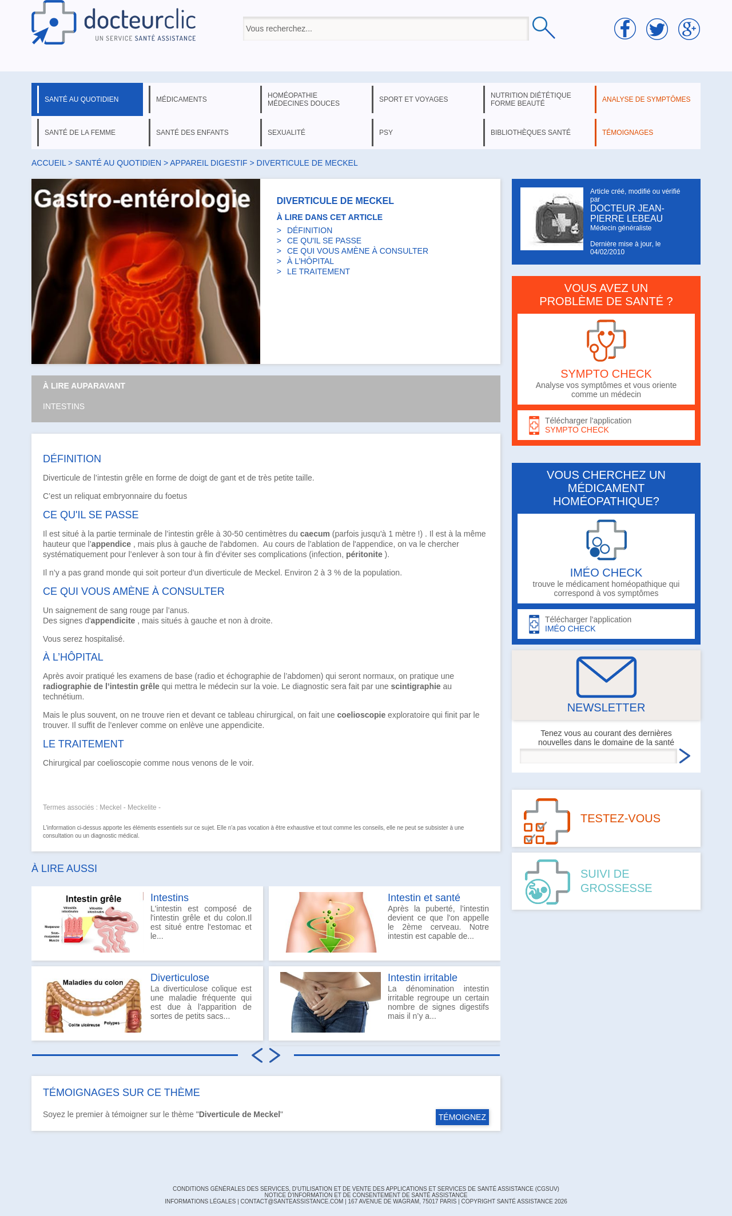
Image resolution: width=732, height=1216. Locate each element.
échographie (248, 676)
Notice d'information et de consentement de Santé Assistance (365, 1195)
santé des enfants (192, 133)
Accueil (48, 162)
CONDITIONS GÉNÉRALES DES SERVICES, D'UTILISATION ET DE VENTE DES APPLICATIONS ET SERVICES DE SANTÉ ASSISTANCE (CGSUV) (366, 1189)
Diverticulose (179, 977)
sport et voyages (413, 99)
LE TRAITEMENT (318, 271)
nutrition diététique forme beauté (531, 99)
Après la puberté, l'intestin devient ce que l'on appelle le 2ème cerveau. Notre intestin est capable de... (384, 922)
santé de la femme (80, 133)
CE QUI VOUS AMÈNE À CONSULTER (357, 250)
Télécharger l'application (606, 425)
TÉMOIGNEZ (462, 1117)
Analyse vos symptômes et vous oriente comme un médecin (606, 359)
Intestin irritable (423, 977)
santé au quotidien (81, 99)
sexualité (286, 133)
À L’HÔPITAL (310, 261)
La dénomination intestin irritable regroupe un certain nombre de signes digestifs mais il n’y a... (384, 1002)
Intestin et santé (424, 897)
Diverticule (61, 477)
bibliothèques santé (531, 133)
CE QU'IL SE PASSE (324, 240)
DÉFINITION (309, 230)
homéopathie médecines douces (304, 99)
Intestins (64, 406)
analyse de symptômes (646, 99)
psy (386, 133)
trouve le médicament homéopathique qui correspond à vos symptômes (606, 558)
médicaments (181, 99)
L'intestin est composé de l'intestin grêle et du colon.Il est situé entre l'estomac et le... (147, 922)
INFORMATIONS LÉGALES (200, 1201)
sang (119, 610)
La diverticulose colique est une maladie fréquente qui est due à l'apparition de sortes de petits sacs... (147, 1002)
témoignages (627, 133)
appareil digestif (208, 162)
